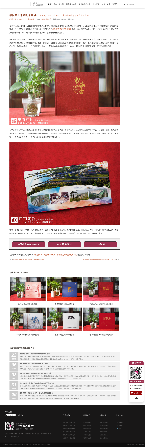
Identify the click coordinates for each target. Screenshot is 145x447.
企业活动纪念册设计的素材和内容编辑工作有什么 (37, 383)
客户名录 (120, 425)
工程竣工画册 (87, 432)
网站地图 (141, 444)
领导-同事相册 (71, 4)
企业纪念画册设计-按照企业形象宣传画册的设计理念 (28, 259)
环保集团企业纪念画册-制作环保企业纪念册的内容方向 (99, 259)
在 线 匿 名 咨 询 (64, 244)
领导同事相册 (104, 428)
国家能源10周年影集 (69, 422)
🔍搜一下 (120, 428)
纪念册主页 (12, 19)
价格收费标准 (104, 438)
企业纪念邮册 (87, 428)
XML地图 (34, 444)
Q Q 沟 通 (100, 244)
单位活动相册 (87, 435)
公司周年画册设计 (19, 4)
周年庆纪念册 (59, 4)
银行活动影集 (87, 438)
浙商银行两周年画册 (69, 428)
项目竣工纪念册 (85, 4)
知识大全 (21, 19)
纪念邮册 (96, 4)
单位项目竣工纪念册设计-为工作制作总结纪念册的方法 (55, 255)
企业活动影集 (30, 19)
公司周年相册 (87, 422)
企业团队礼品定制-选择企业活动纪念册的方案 (35, 373)
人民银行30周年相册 (69, 425)
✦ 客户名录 (106, 4)
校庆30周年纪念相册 (69, 438)
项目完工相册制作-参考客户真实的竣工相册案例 (36, 393)
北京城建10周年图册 (69, 432)
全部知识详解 (104, 422)
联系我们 (116, 4)
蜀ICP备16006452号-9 (44, 444)
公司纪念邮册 (104, 432)
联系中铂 (120, 422)
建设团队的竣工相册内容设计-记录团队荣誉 (35, 354)
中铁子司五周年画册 (69, 435)
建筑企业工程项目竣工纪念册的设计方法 (34, 363)
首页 (49, 4)
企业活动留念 (104, 435)
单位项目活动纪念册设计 (62, 29)
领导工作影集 (87, 425)
